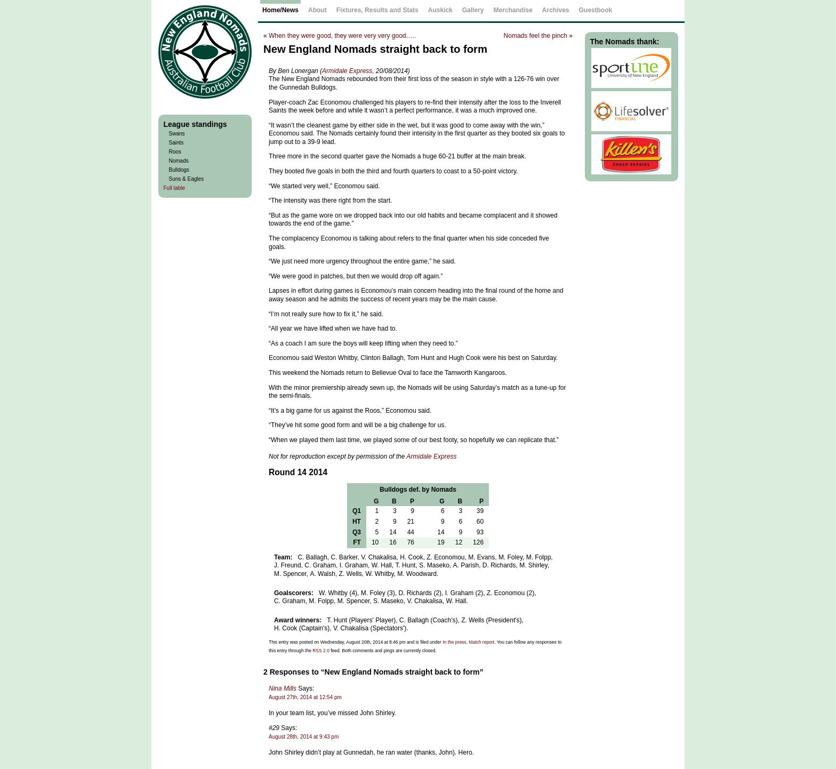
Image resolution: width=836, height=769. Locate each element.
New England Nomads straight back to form (375, 49)
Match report (481, 642)
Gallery (473, 10)
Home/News (280, 10)
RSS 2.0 (320, 650)
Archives (555, 10)
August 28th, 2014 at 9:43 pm (304, 737)
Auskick (440, 10)
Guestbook (596, 10)
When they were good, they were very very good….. (342, 35)
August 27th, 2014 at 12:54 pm (305, 697)
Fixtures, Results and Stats (377, 10)
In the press (454, 642)
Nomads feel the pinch (535, 35)
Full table (175, 188)
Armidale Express (347, 71)
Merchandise (512, 10)
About (317, 10)
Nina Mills (282, 688)
